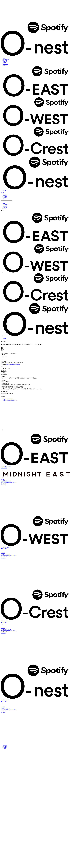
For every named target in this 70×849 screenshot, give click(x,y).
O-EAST (5, 195)
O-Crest (5, 197)
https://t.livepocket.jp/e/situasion (13, 364)
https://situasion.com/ (7, 398)
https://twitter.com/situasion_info (10, 400)
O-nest (4, 198)
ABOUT (5, 61)
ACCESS (5, 60)
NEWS (4, 62)
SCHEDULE (6, 59)
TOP (4, 58)
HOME (4, 190)
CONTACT (3, 484)
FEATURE (5, 64)
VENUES (5, 65)
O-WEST (5, 196)
